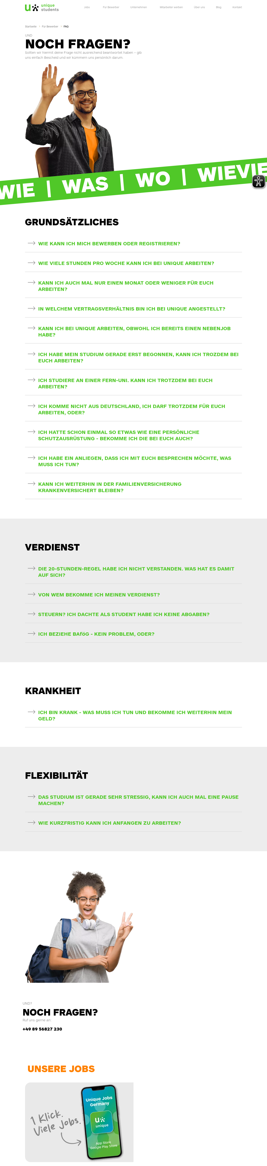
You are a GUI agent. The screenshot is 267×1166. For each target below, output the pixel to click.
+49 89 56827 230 (169, 870)
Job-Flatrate (160, 1047)
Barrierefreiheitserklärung (181, 1157)
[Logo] (42, 6)
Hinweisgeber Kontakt (193, 1154)
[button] (133, 193)
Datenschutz (204, 1157)
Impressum (158, 1157)
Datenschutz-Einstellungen (227, 1157)
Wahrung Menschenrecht (229, 1154)
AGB (210, 1154)
